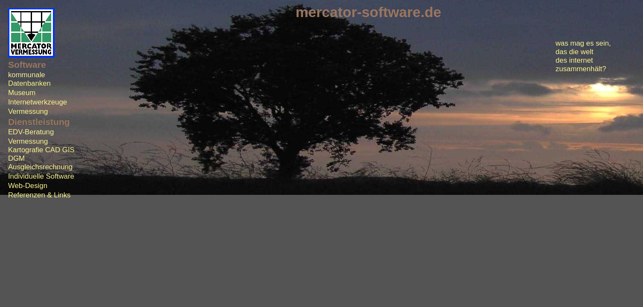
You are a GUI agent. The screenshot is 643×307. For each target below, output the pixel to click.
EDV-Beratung (31, 132)
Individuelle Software (41, 176)
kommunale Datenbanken (29, 79)
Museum (21, 93)
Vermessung (28, 111)
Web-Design (27, 186)
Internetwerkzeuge (37, 102)
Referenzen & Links (39, 195)
